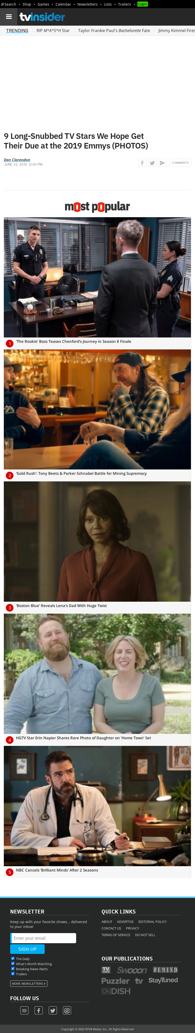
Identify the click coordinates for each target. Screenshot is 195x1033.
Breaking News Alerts (32, 969)
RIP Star (53, 30)
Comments (180, 163)
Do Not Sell (145, 935)
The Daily (23, 958)
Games (43, 4)
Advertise (125, 921)
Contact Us (111, 928)
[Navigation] (8, 16)
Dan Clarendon (17, 159)
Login (142, 4)
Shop (27, 4)
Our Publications (127, 958)
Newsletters (87, 4)
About (107, 921)
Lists (108, 4)
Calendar (63, 4)
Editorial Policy (152, 921)
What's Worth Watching (34, 964)
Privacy (132, 928)
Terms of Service (116, 935)
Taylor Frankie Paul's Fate (114, 30)
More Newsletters (27, 983)
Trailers (124, 4)
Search (10, 4)
